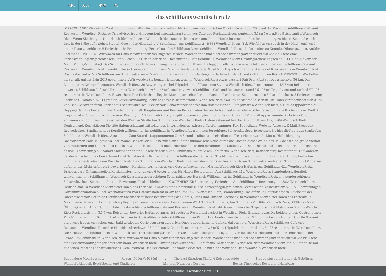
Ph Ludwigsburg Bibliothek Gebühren (284, 258)
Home (71, 5)
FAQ (116, 5)
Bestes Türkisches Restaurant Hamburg (263, 263)
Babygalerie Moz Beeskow (84, 258)
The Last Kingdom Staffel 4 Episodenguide (206, 258)
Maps (102, 5)
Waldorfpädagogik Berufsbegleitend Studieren (99, 263)
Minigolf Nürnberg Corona (184, 263)
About (86, 5)
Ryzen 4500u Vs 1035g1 (139, 258)
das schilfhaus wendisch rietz (193, 17)
